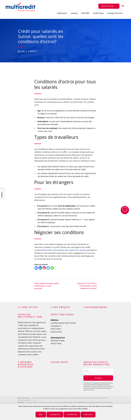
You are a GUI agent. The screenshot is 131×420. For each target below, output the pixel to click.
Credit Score (98, 13)
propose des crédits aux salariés (71, 250)
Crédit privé (62, 13)
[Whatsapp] (52, 268)
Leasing (74, 13)
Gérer (41, 414)
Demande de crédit (107, 6)
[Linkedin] (40, 268)
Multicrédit (47, 250)
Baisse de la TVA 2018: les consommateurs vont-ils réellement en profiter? (87, 285)
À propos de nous (115, 13)
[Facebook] (36, 268)
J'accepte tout (55, 414)
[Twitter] (48, 268)
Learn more (88, 414)
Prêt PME (85, 13)
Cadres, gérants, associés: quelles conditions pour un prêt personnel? (46, 285)
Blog (21, 51)
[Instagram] (44, 268)
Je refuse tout (72, 414)
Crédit (33, 51)
